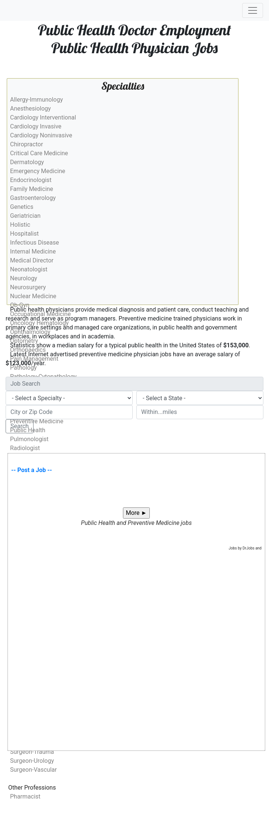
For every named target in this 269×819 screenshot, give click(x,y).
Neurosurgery (28, 287)
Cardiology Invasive (35, 126)
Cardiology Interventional (43, 117)
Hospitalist (24, 233)
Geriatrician (25, 215)
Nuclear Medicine (33, 296)
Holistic (20, 224)
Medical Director (31, 260)
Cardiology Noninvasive (41, 135)
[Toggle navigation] (252, 10)
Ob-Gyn (19, 305)
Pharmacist (25, 796)
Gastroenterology (33, 197)
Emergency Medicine (37, 171)
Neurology (23, 278)
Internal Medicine (33, 251)
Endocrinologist (30, 180)
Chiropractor (26, 144)
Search (19, 426)
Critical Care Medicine (39, 153)
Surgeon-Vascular (33, 769)
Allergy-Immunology (36, 99)
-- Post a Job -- (31, 470)
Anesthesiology (30, 108)
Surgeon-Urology (32, 760)
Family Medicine (31, 188)
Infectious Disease (34, 242)
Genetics (21, 206)
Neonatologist (28, 269)
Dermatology (27, 162)
